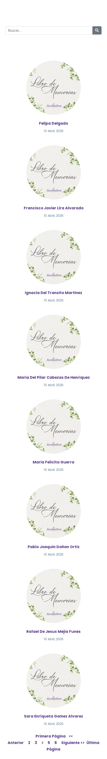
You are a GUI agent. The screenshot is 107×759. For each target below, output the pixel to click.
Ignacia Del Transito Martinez (53, 292)
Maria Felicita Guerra (53, 462)
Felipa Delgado (53, 123)
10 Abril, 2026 (53, 131)
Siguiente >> (72, 742)
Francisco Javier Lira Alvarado (53, 208)
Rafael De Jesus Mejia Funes (53, 631)
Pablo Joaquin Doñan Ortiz (54, 546)
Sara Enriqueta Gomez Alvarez (53, 716)
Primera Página (51, 736)
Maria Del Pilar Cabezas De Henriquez (53, 377)
